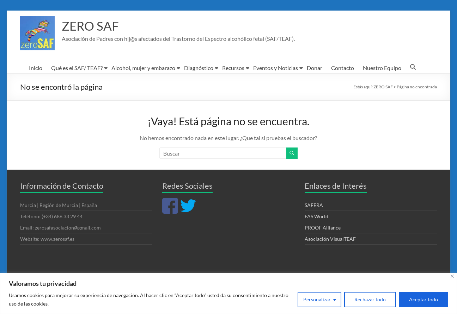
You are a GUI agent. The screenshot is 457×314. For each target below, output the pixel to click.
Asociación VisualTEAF (330, 239)
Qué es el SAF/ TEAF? (77, 67)
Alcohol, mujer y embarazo (143, 67)
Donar (314, 67)
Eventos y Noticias (275, 67)
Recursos (233, 67)
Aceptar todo (423, 299)
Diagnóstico (198, 67)
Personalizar (317, 299)
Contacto (342, 67)
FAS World (316, 216)
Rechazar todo (370, 299)
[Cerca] (452, 276)
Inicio (35, 67)
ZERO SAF (91, 25)
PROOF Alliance (323, 228)
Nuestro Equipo (382, 67)
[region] (228, 293)
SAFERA (314, 205)
